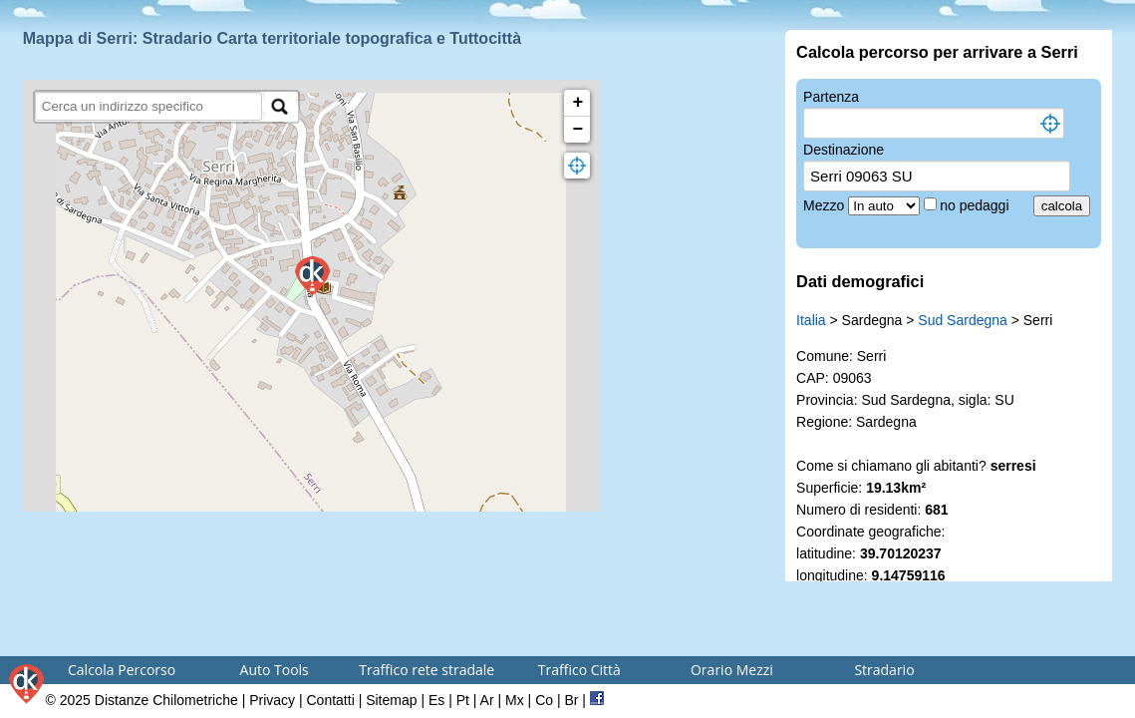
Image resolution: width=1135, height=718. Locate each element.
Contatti (331, 700)
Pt (462, 700)
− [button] (577, 130)
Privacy (272, 700)
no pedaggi (976, 205)
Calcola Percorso (121, 669)
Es (436, 700)
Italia (811, 320)
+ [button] (577, 103)
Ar (487, 700)
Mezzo (825, 205)
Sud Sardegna (962, 320)
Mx (514, 700)
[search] (149, 106)
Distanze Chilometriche (166, 700)
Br (571, 700)
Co (544, 700)
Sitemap (391, 700)
